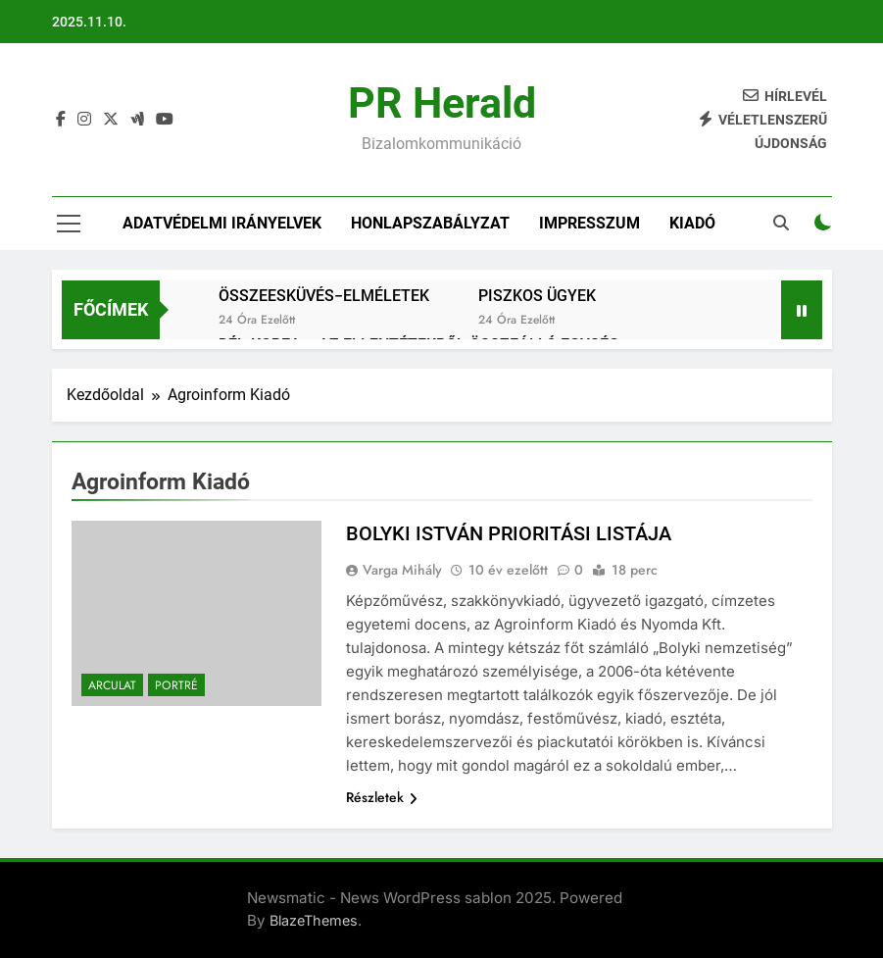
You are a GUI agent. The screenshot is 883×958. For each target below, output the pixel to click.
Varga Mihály (402, 570)
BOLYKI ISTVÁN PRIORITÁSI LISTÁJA (508, 533)
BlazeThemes (314, 920)
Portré (176, 685)
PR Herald (442, 102)
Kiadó (692, 223)
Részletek (381, 797)
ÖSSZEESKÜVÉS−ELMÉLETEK (324, 295)
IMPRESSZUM (589, 223)
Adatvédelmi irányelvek (222, 223)
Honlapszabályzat (430, 223)
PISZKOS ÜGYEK (537, 295)
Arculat (112, 685)
